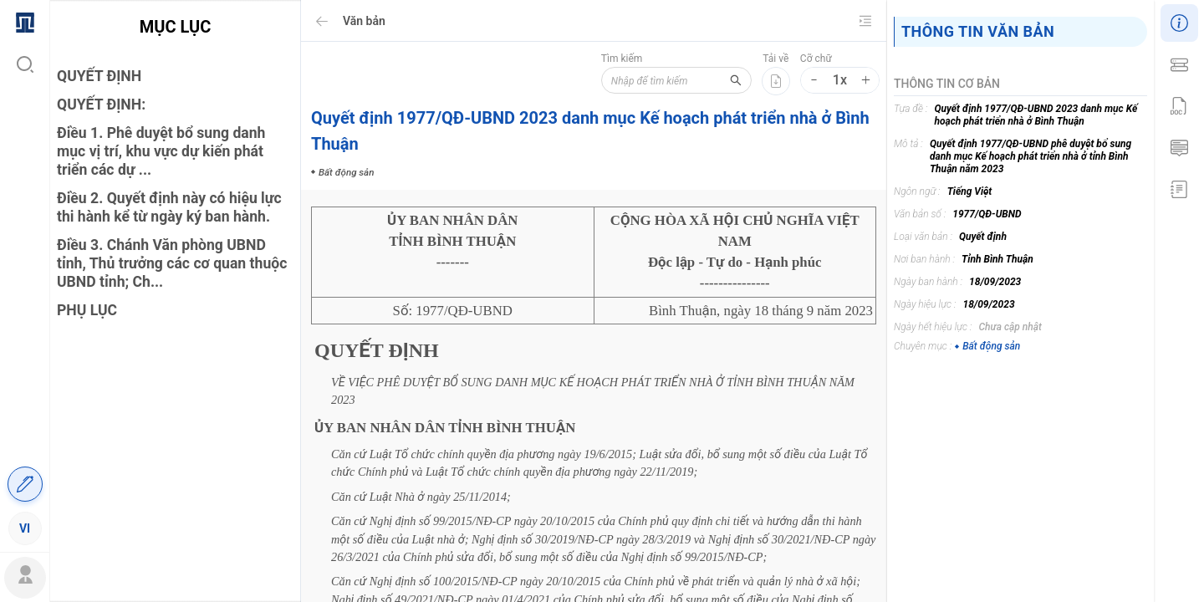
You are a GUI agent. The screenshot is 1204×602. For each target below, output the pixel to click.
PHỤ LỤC (87, 310)
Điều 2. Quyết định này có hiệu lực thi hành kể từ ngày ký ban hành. (169, 207)
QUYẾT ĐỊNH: (101, 104)
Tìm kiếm (622, 58)
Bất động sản (987, 346)
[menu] (24, 274)
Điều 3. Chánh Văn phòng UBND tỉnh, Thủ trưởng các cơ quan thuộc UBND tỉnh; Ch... (172, 263)
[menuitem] (24, 21)
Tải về (775, 58)
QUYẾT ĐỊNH (99, 76)
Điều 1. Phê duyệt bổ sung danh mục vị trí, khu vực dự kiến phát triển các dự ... (161, 151)
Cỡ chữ (816, 58)
